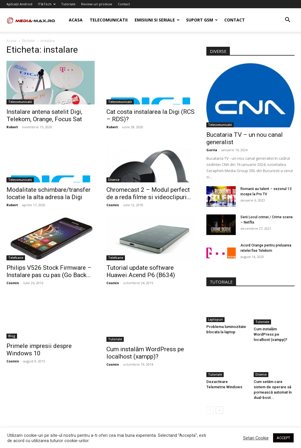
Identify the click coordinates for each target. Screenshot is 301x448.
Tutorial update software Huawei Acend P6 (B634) (140, 271)
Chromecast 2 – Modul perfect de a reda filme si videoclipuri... (148, 193)
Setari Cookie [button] (256, 438)
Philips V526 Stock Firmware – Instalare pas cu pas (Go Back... (48, 271)
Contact (124, 4)
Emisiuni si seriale (157, 20)
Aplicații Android (19, 4)
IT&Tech (47, 4)
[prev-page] (210, 408)
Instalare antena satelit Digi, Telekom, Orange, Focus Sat (44, 115)
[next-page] (219, 408)
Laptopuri (215, 319)
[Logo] (32, 20)
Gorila (211, 150)
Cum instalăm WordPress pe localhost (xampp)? (145, 335)
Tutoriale (68, 4)
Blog (11, 336)
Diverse (113, 180)
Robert (12, 127)
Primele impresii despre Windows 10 (39, 349)
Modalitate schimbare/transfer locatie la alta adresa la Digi (48, 193)
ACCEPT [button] (283, 438)
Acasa (76, 20)
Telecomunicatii (109, 20)
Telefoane (15, 258)
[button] (287, 20)
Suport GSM (202, 20)
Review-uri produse (96, 4)
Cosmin (112, 205)
